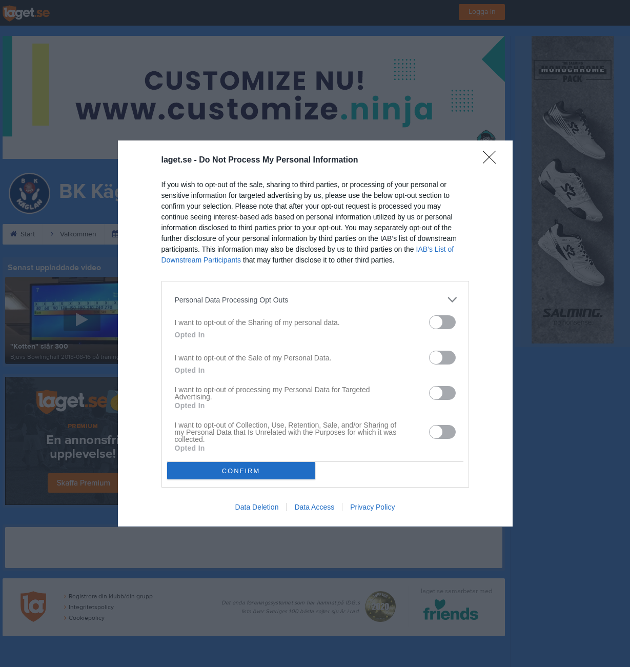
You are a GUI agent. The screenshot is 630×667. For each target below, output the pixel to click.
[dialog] (315, 333)
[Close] (492, 160)
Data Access (314, 507)
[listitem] (315, 299)
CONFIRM (241, 471)
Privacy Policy (372, 507)
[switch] (442, 322)
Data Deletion (257, 507)
